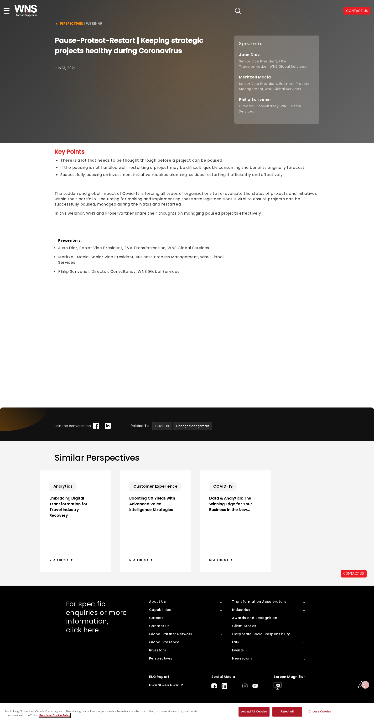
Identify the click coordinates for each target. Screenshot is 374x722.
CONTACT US (353, 573)
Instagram (245, 685)
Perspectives (71, 23)
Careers (156, 617)
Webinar (94, 23)
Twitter (235, 686)
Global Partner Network (170, 634)
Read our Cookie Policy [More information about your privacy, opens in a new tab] (54, 715)
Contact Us (159, 626)
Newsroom (242, 658)
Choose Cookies (319, 712)
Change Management (192, 426)
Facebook (214, 686)
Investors (157, 650)
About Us (157, 601)
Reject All (287, 712)
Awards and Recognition (254, 617)
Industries (241, 609)
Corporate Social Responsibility (261, 634)
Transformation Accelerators (259, 601)
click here (82, 630)
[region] (187, 712)
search (238, 10)
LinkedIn (224, 686)
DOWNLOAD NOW (164, 684)
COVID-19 (162, 426)
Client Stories (244, 626)
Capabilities (160, 609)
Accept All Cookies (254, 712)
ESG (235, 642)
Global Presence (164, 642)
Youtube (255, 686)
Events (238, 650)
